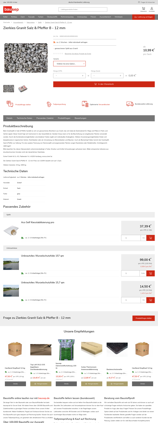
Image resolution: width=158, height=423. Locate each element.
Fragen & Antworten (148, 2)
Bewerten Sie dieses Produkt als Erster (78, 54)
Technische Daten (24, 118)
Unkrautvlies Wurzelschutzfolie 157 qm (42, 255)
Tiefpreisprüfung (59, 104)
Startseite (6, 22)
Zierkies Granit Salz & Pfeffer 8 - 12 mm (58, 22)
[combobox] (83, 9)
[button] (44, 58)
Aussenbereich (18, 22)
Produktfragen (64, 118)
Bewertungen (80, 118)
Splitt (40, 22)
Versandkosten (104, 104)
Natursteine (31, 22)
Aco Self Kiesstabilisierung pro (37, 222)
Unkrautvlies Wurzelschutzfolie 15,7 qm (42, 282)
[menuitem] (5, 17)
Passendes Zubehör (45, 118)
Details (9, 118)
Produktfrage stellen (23, 104)
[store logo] (14, 9)
